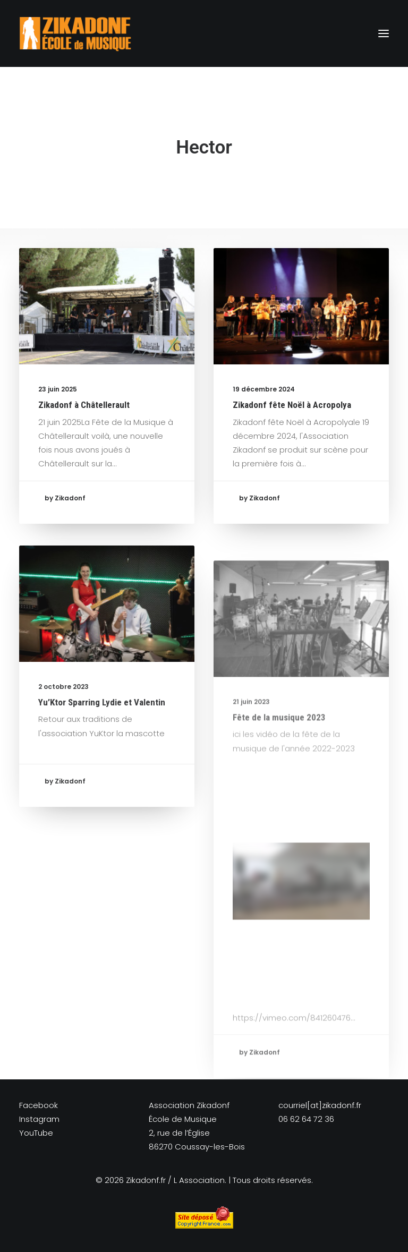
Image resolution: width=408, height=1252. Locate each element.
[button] (383, 33)
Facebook (38, 1105)
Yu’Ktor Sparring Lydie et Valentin (101, 734)
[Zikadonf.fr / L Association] (75, 33)
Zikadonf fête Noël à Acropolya (292, 407)
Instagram (39, 1119)
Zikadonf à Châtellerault (84, 404)
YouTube (36, 1132)
